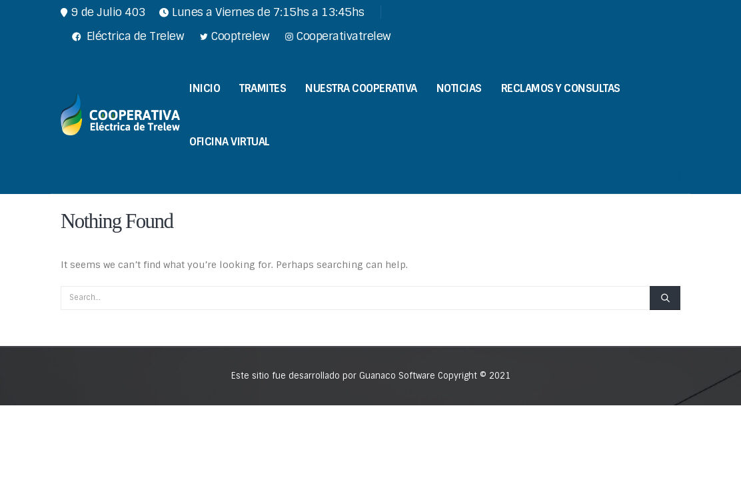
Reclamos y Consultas (560, 88)
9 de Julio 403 (103, 12)
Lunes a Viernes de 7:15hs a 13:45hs (262, 12)
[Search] (665, 298)
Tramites (262, 88)
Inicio (204, 88)
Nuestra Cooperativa (361, 88)
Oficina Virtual (229, 142)
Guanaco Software (398, 375)
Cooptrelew (233, 36)
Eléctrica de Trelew (127, 36)
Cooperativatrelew (337, 36)
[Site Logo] (120, 114)
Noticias (459, 88)
